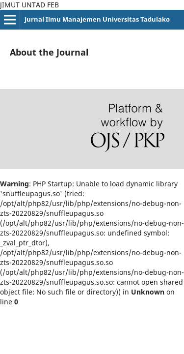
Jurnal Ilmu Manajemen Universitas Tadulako (97, 19)
